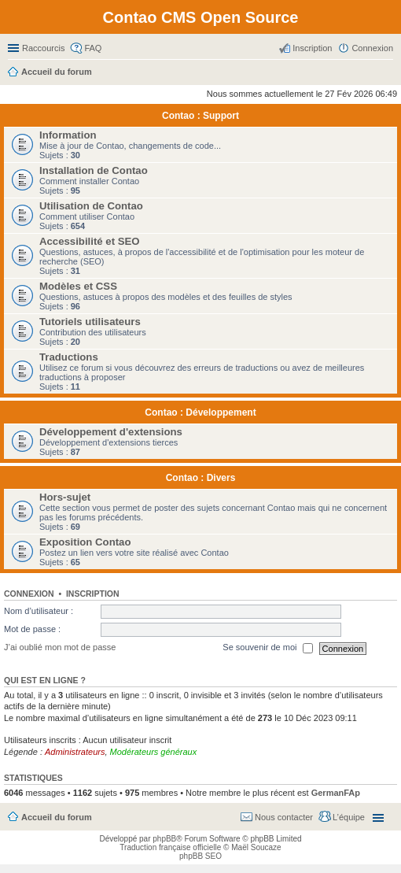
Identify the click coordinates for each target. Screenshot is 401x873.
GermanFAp (335, 792)
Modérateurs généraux (153, 751)
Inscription (93, 593)
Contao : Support (200, 115)
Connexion (29, 593)
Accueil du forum (56, 817)
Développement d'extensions (110, 432)
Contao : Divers (201, 477)
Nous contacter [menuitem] (284, 817)
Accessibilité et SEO (89, 241)
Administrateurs (75, 751)
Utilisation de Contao (91, 206)
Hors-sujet (64, 497)
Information (68, 135)
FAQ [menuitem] (92, 48)
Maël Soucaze (256, 847)
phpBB (164, 838)
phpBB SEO (200, 856)
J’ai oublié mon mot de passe (60, 648)
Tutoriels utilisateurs (90, 321)
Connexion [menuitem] (372, 48)
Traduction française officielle (170, 847)
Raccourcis (43, 48)
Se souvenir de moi (267, 648)
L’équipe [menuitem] (349, 817)
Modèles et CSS (78, 286)
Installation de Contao (93, 170)
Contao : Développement (200, 412)
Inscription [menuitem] (312, 48)
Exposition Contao (85, 542)
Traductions (68, 357)
